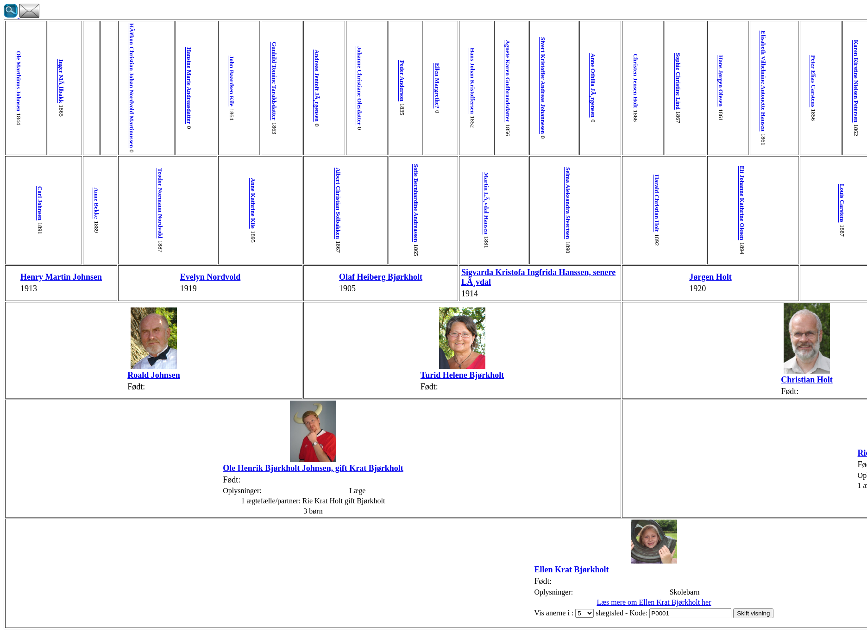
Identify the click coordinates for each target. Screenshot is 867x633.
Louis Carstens (560, 203)
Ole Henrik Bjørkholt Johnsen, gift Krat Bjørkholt (213, 468)
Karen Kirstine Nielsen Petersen (574, 81)
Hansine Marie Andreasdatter (129, 85)
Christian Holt (533, 379)
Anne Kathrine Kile (171, 203)
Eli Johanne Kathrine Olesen (505, 203)
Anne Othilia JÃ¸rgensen (407, 85)
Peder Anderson (268, 80)
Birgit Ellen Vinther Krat (755, 373)
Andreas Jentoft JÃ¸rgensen (213, 86)
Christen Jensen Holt (435, 81)
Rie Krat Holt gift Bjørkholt (589, 453)
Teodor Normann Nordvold (116, 203)
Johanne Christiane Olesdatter (241, 85)
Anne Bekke (74, 203)
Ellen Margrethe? (296, 85)
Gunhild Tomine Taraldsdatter (185, 81)
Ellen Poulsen (838, 203)
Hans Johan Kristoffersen (324, 81)
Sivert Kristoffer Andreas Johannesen (380, 85)
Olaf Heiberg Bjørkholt (254, 277)
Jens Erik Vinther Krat (699, 277)
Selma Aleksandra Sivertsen (393, 203)
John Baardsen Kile (157, 81)
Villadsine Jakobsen (796, 81)
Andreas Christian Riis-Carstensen (602, 81)
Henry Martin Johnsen (32, 277)
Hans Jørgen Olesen (491, 81)
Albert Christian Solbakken (227, 203)
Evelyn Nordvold (143, 277)
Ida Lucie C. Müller (630, 81)
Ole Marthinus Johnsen (18, 81)
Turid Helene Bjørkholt (310, 375)
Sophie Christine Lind (463, 81)
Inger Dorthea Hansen (852, 81)
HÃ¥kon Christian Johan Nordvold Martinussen (102, 85)
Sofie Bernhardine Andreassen (282, 203)
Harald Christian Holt (449, 203)
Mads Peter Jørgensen (713, 80)
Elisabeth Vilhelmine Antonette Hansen (518, 81)
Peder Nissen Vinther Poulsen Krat (671, 203)
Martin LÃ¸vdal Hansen (338, 203)
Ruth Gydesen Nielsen (810, 277)
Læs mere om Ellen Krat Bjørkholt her (435, 602)
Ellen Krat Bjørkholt (353, 569)
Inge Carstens (588, 277)
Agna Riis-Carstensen (616, 203)
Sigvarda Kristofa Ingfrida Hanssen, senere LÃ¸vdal (360, 277)
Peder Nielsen (769, 81)
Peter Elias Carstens (546, 81)
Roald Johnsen (101, 375)
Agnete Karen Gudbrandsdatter (352, 81)
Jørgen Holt (477, 277)
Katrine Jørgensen (727, 203)
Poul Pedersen (657, 81)
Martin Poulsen (824, 81)
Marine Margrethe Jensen (741, 81)
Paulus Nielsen (782, 203)
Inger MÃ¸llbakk (46, 81)
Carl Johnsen (32, 203)
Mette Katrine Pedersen (685, 81)
